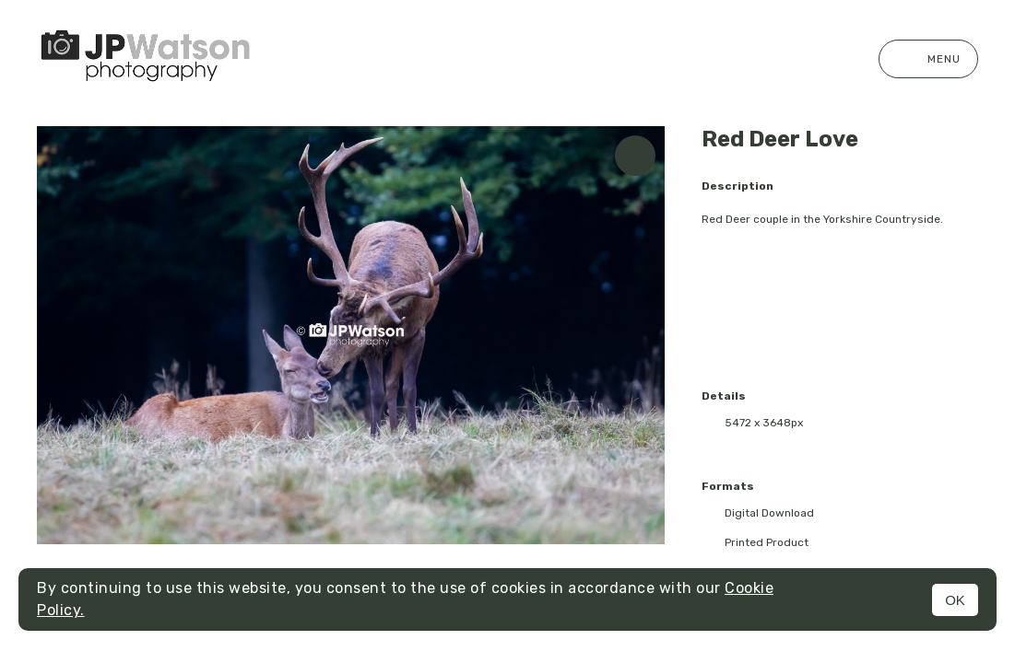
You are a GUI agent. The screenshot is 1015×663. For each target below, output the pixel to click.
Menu (928, 59)
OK (955, 600)
